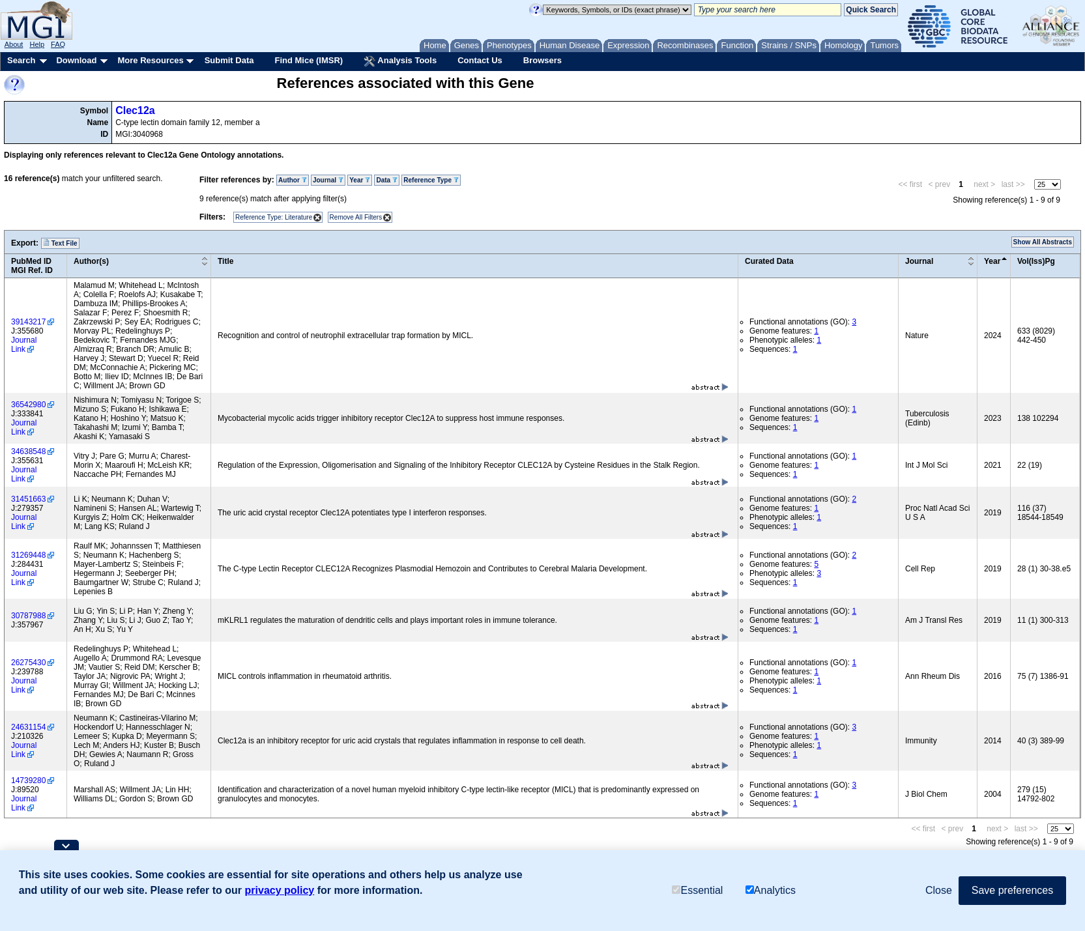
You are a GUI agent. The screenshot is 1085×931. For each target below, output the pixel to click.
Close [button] (938, 890)
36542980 (28, 404)
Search (21, 60)
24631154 (28, 727)
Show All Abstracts (1042, 242)
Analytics (770, 890)
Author (292, 180)
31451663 (28, 499)
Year (359, 180)
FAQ (58, 44)
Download (76, 60)
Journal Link (23, 345)
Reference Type (431, 180)
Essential (697, 890)
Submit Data (229, 60)
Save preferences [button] (1012, 890)
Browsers (542, 60)
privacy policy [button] (280, 890)
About (14, 44)
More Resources (150, 60)
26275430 (28, 662)
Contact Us (479, 60)
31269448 (28, 555)
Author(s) (91, 261)
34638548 (28, 451)
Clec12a (135, 110)
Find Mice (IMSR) (308, 60)
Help (36, 44)
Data (386, 180)
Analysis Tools (400, 61)
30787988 (28, 615)
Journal (328, 180)
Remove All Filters (356, 217)
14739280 (28, 780)
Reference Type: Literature (273, 217)
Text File (60, 243)
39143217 (28, 321)
